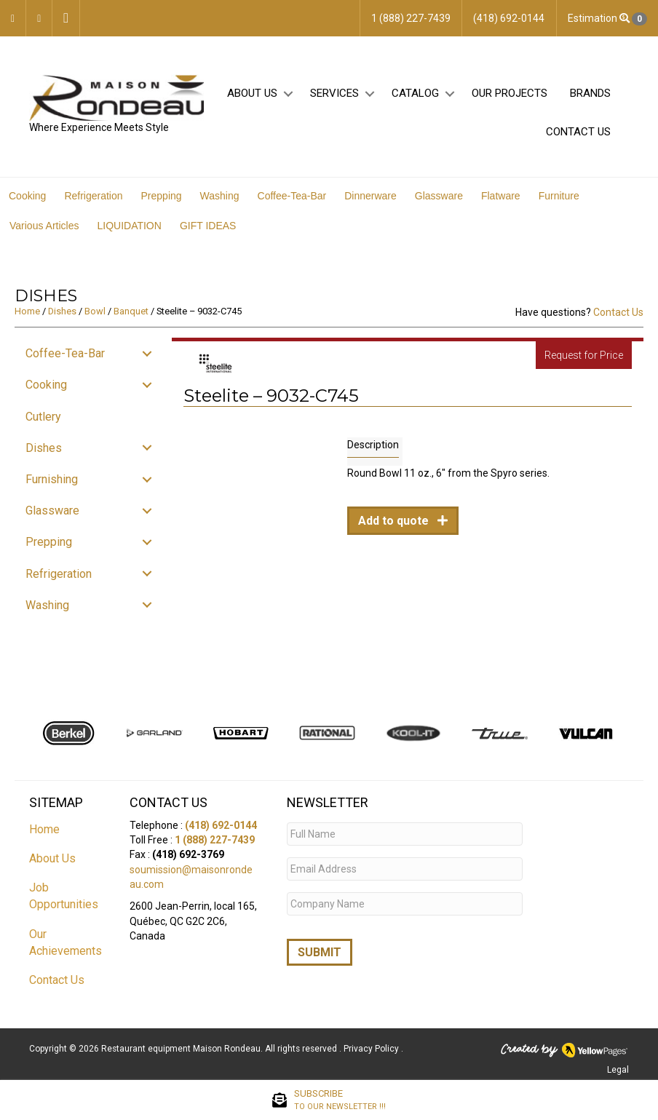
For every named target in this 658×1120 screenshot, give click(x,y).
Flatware (500, 196)
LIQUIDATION (129, 225)
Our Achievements (65, 942)
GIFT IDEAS (208, 225)
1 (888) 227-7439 (215, 840)
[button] (287, 93)
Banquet (131, 311)
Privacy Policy (372, 1049)
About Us (252, 93)
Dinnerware (370, 196)
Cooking (27, 196)
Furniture (559, 196)
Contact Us (578, 131)
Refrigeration (93, 196)
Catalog (415, 93)
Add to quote (395, 521)
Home (27, 311)
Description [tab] (373, 444)
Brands (590, 93)
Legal (618, 1070)
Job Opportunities (63, 896)
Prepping (161, 196)
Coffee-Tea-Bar (292, 196)
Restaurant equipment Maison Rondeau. (182, 1049)
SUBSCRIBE (340, 1100)
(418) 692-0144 (221, 825)
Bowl (95, 311)
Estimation (607, 18)
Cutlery (43, 417)
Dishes (62, 311)
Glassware (439, 196)
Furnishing (51, 479)
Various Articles (44, 225)
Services (334, 93)
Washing (219, 196)
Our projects (509, 93)
